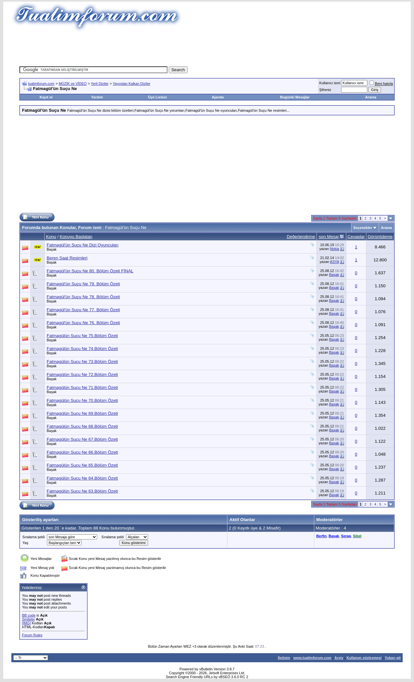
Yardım (97, 97)
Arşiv (338, 658)
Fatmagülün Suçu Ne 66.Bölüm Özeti (82, 452)
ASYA (334, 262)
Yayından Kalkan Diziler (131, 83)
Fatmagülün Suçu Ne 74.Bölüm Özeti (82, 348)
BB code (29, 615)
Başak (52, 249)
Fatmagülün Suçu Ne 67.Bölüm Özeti (82, 439)
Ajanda (218, 97)
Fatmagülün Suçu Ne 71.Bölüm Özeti (82, 387)
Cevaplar (356, 236)
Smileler (28, 619)
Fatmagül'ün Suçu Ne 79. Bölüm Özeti (83, 283)
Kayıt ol (46, 97)
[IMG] (26, 623)
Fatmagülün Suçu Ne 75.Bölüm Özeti (82, 335)
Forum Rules (32, 635)
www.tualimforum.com (312, 658)
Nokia (334, 249)
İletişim (284, 658)
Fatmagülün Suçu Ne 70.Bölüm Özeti (82, 400)
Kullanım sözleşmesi (364, 658)
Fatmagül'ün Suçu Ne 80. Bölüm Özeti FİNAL (90, 270)
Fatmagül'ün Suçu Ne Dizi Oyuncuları (83, 245)
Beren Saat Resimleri (67, 258)
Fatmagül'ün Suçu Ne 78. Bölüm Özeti (83, 296)
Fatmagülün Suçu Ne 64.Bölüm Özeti (82, 478)
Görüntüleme (380, 236)
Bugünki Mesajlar (295, 97)
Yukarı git (393, 658)
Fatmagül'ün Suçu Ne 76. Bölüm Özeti (83, 322)
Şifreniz (325, 90)
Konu (51, 236)
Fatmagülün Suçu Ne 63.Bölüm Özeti (82, 491)
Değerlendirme (301, 236)
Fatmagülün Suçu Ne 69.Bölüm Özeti (82, 413)
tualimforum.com (41, 83)
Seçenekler (362, 228)
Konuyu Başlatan (76, 236)
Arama (370, 97)
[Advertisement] (207, 47)
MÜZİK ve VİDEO (72, 83)
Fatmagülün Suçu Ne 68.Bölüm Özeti (82, 426)
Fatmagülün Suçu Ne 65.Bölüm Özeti (82, 465)
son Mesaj (329, 236)
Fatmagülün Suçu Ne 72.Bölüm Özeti (82, 374)
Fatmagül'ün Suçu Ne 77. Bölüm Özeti (83, 309)
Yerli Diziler (100, 83)
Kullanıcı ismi (329, 83)
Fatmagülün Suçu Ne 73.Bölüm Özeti (82, 361)
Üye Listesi (157, 97)
